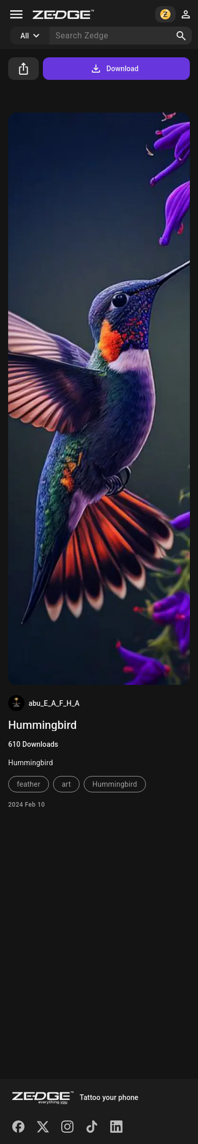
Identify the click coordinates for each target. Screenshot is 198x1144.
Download (114, 68)
